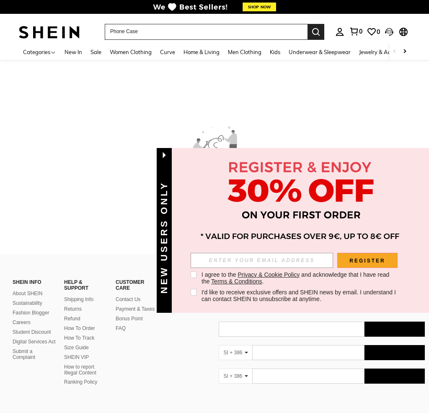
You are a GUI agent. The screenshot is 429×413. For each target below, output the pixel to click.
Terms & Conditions (236, 281)
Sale (95, 52)
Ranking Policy (80, 382)
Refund (72, 319)
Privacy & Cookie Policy (269, 274)
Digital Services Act (34, 342)
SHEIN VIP (76, 357)
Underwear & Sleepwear (320, 52)
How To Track (79, 338)
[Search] (316, 32)
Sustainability (27, 303)
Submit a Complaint (24, 354)
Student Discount (32, 332)
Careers (22, 322)
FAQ (121, 328)
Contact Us (128, 299)
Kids (275, 52)
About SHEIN (27, 293)
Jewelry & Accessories (386, 52)
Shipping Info (78, 299)
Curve (167, 52)
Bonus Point (129, 319)
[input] (262, 260)
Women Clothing (131, 52)
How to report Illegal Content (80, 370)
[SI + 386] (235, 352)
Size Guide (76, 348)
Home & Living (201, 52)
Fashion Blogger (31, 313)
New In (73, 52)
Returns (73, 309)
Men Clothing (244, 52)
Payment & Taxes (135, 309)
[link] (214, 10)
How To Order (79, 328)
